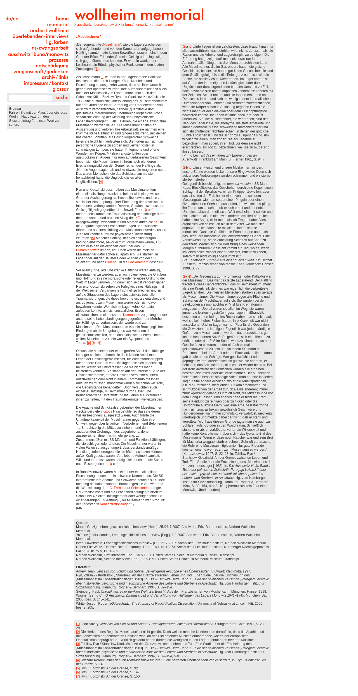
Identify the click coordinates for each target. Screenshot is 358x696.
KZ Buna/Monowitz (134, 25)
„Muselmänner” (163, 25)
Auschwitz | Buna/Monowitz (97, 25)
